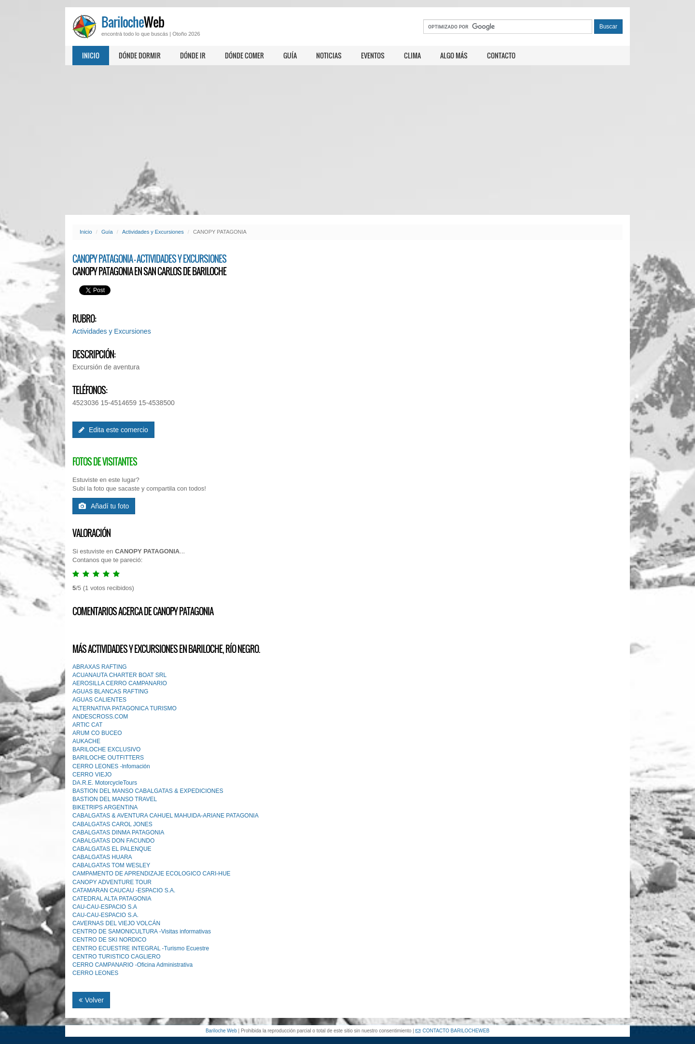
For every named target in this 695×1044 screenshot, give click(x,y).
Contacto (501, 55)
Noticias (329, 55)
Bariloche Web (221, 1030)
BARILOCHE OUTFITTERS (108, 757)
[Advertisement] (347, 140)
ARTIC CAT (87, 724)
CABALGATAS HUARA (102, 857)
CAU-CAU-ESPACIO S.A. (105, 915)
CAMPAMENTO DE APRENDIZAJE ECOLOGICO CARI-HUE (151, 873)
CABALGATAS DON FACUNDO (113, 840)
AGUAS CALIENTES (99, 699)
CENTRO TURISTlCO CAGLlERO (116, 956)
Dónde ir (193, 55)
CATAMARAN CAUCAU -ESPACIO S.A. (123, 890)
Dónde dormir (140, 55)
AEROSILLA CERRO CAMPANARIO (119, 683)
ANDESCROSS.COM (100, 716)
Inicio (90, 55)
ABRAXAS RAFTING (99, 666)
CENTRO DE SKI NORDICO (109, 939)
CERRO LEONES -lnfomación (111, 766)
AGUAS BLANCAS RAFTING (110, 691)
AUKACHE (86, 741)
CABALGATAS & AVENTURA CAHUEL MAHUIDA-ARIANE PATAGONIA (165, 815)
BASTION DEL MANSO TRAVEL (114, 799)
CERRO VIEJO (91, 774)
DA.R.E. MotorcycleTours (104, 782)
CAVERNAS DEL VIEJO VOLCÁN (116, 923)
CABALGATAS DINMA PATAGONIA (118, 832)
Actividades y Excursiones (153, 232)
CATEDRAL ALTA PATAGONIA (112, 898)
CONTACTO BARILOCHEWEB (453, 1030)
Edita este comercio (113, 430)
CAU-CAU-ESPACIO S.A (104, 906)
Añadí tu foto (104, 506)
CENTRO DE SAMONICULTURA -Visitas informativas (141, 931)
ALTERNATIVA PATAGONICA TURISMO (124, 708)
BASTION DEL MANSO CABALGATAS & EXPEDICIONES (147, 791)
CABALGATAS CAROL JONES (112, 824)
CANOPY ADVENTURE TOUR (112, 882)
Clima (412, 55)
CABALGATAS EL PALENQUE (112, 849)
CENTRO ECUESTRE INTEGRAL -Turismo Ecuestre (140, 948)
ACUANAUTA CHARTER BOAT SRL (119, 675)
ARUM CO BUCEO (97, 733)
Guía (290, 55)
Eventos (373, 55)
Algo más (454, 55)
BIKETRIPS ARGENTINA (105, 807)
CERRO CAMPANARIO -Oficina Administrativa (132, 964)
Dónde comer (244, 55)
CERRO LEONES (95, 973)
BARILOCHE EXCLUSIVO (106, 749)
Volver (91, 1000)
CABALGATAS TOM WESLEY (111, 865)
